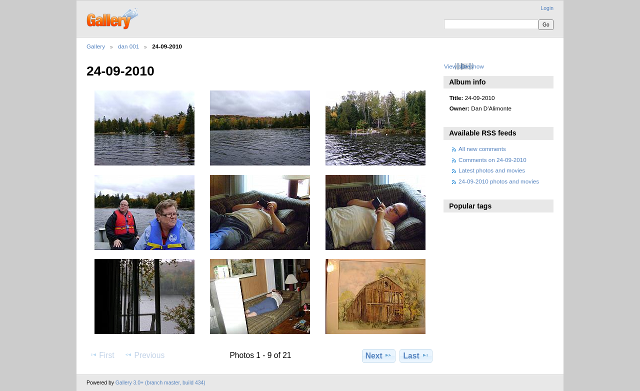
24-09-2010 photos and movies (498, 181)
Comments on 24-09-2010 (492, 159)
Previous (144, 355)
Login (547, 8)
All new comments (482, 149)
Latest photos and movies (491, 170)
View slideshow (464, 66)
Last (416, 355)
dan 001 (128, 46)
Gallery (95, 46)
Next (379, 355)
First (102, 355)
